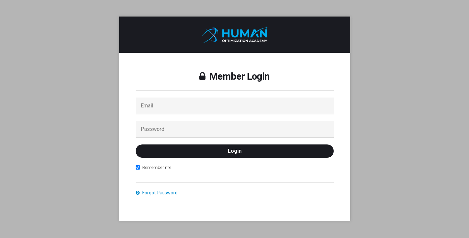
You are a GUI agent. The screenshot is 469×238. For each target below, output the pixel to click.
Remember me (153, 167)
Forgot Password (157, 192)
